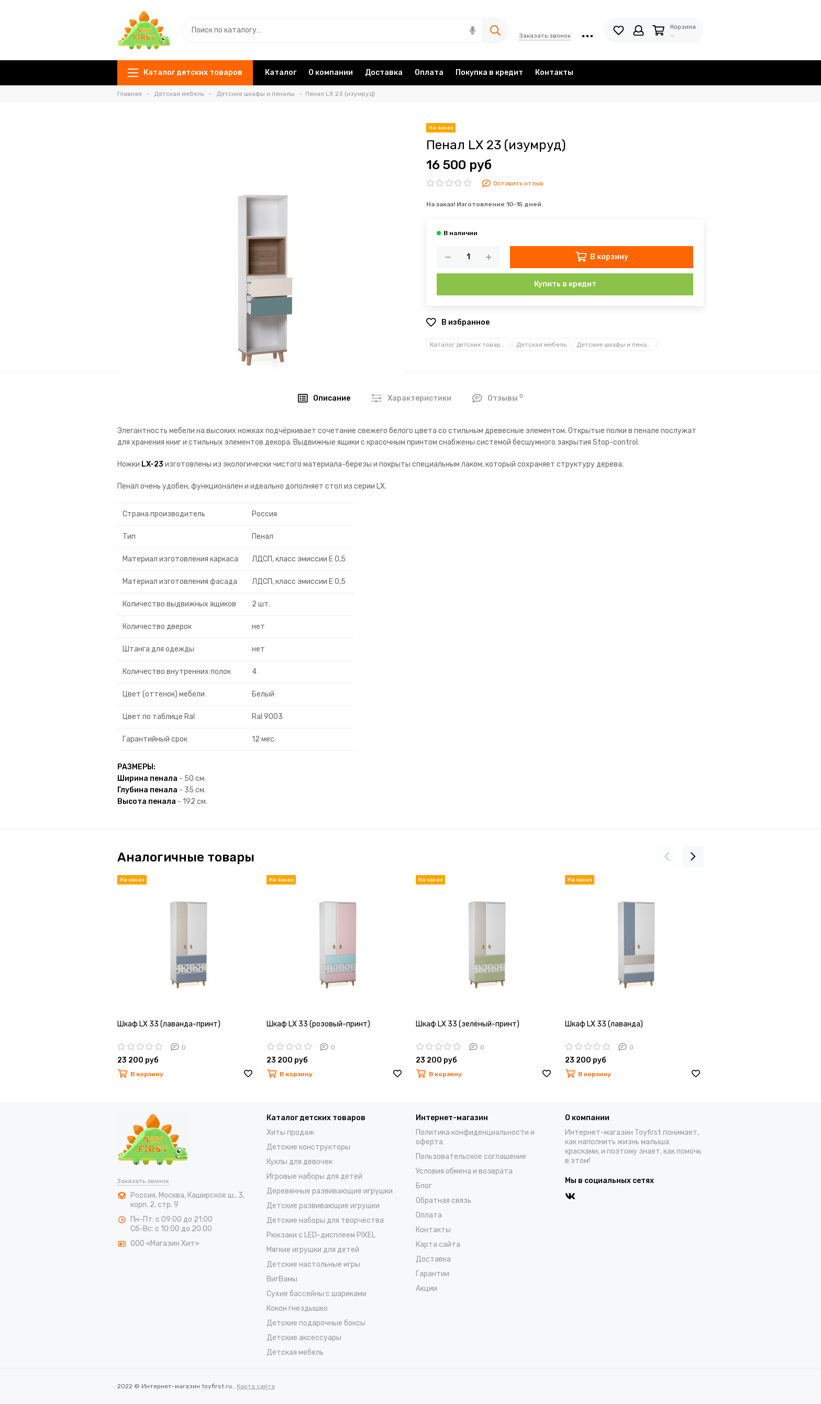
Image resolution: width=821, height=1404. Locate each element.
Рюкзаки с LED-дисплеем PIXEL (321, 1235)
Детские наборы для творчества (325, 1220)
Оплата (429, 72)
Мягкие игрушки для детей (313, 1249)
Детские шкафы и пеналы (615, 344)
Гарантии (432, 1273)
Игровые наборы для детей (314, 1176)
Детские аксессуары (304, 1337)
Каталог (280, 72)
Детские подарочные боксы (316, 1323)
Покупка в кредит (489, 72)
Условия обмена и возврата (464, 1171)
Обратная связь (443, 1200)
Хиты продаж (290, 1132)
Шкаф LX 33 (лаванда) (604, 1024)
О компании (330, 72)
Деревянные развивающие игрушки (330, 1191)
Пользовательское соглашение (471, 1156)
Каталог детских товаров (185, 72)
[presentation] (667, 857)
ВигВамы (282, 1279)
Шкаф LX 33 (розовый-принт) (318, 1024)
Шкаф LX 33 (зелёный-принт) (467, 1024)
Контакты (554, 72)
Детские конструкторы (308, 1147)
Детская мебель (541, 344)
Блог (424, 1185)
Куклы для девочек (299, 1161)
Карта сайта (438, 1244)
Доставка (384, 72)
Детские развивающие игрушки (323, 1205)
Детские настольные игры (313, 1264)
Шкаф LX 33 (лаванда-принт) (168, 1024)
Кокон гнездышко (297, 1308)
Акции (426, 1288)
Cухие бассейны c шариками (317, 1293)
